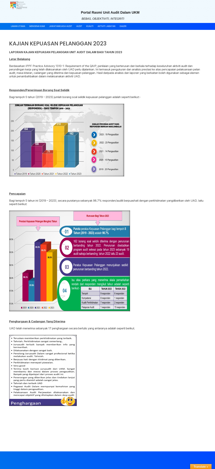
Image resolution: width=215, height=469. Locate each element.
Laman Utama (18, 26)
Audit (79, 26)
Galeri (123, 26)
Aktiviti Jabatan (106, 26)
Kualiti (89, 26)
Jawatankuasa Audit (60, 26)
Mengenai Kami (37, 26)
